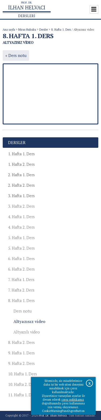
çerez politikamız (72, 399)
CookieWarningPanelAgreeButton (63, 411)
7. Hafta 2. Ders (21, 290)
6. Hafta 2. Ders (21, 269)
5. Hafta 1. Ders (21, 237)
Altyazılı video (26, 332)
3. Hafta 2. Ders (21, 206)
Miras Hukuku (27, 29)
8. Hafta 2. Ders (21, 342)
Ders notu (22, 311)
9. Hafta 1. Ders (21, 353)
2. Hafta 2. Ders (21, 185)
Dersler (43, 29)
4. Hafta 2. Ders (21, 227)
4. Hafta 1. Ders (21, 216)
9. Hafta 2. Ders (21, 363)
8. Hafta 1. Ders (61, 29)
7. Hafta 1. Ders (21, 279)
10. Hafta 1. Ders (22, 373)
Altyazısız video (29, 321)
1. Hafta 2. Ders (21, 164)
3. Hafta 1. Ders (21, 195)
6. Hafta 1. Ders (21, 258)
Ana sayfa (9, 29)
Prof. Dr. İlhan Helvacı (53, 415)
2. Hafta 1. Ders (21, 174)
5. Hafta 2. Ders (21, 248)
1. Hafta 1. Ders (21, 153)
